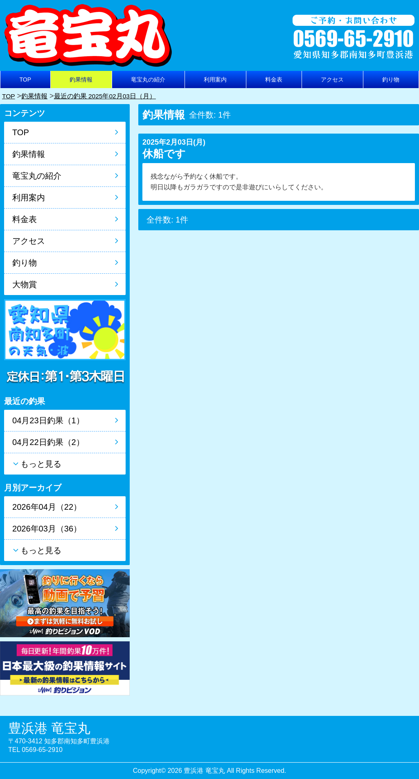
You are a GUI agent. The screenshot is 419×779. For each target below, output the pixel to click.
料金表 (273, 79)
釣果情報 (81, 79)
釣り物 (390, 79)
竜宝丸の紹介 (148, 79)
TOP (26, 79)
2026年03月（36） (46, 528)
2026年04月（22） (46, 506)
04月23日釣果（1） (48, 420)
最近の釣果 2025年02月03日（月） (117, 96)
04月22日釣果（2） (48, 442)
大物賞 (24, 284)
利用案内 (215, 79)
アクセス (332, 79)
